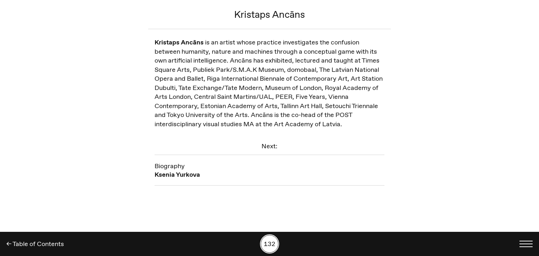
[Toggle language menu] (525, 244)
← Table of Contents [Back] (35, 244)
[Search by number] (269, 244)
